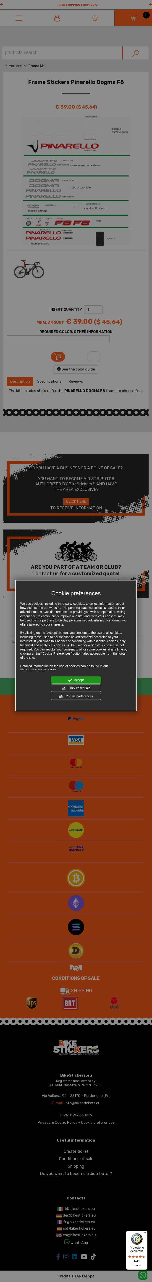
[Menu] (144, 1233)
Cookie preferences (76, 696)
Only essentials (76, 688)
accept (76, 680)
